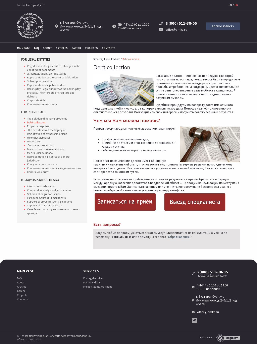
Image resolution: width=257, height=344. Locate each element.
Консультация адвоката (42, 164)
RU (230, 5)
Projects (91, 48)
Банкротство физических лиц (46, 149)
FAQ (36, 48)
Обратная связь (179, 237)
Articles (62, 48)
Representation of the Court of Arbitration (52, 77)
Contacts (108, 48)
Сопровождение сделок (42, 104)
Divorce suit (34, 141)
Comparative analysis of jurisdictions (49, 190)
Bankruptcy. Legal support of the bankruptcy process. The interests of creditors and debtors (54, 92)
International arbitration (41, 186)
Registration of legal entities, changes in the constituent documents (53, 68)
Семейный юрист (38, 172)
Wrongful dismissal (38, 137)
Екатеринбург (35, 5)
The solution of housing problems (47, 118)
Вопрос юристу (223, 26)
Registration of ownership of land (47, 134)
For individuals (33, 112)
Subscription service (39, 81)
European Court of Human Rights (46, 198)
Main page (23, 48)
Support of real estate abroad (45, 205)
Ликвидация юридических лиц (46, 73)
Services (97, 59)
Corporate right (36, 100)
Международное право (40, 180)
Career (76, 48)
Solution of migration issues (44, 194)
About (47, 48)
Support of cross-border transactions (49, 201)
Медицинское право (40, 153)
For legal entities (35, 59)
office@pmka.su (173, 29)
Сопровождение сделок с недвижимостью (54, 168)
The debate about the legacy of (46, 130)
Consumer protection (40, 145)
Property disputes (38, 126)
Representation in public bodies (46, 85)
